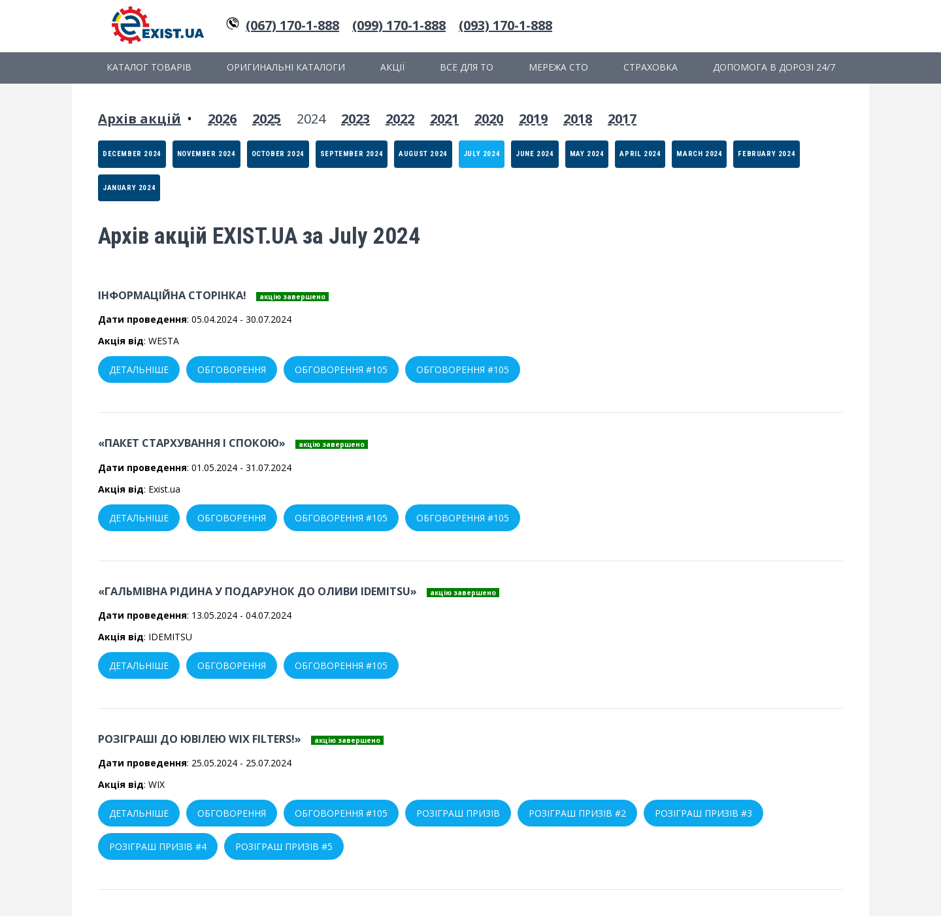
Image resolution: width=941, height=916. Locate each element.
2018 (577, 118)
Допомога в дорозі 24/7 (774, 67)
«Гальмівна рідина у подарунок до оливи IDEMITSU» (257, 591)
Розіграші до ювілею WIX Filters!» (199, 739)
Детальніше (139, 369)
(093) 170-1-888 (505, 25)
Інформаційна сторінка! (172, 295)
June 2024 (534, 154)
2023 (355, 118)
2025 (266, 118)
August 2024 (423, 154)
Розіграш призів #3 (703, 813)
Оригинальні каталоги (286, 67)
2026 (222, 118)
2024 (311, 118)
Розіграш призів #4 (157, 846)
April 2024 (640, 154)
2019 (533, 118)
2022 (400, 118)
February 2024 (766, 154)
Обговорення (231, 369)
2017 (622, 118)
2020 (488, 118)
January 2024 (129, 188)
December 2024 (132, 154)
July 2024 (481, 154)
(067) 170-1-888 (292, 25)
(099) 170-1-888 (399, 25)
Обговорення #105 (341, 369)
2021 (444, 118)
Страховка (650, 67)
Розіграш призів (458, 813)
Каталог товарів (149, 67)
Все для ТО (466, 67)
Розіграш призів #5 (284, 846)
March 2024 (699, 154)
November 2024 (206, 154)
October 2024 (278, 154)
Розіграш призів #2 (577, 813)
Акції (392, 67)
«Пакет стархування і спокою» (192, 443)
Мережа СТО (558, 67)
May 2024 (587, 154)
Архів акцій (139, 118)
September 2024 (351, 154)
